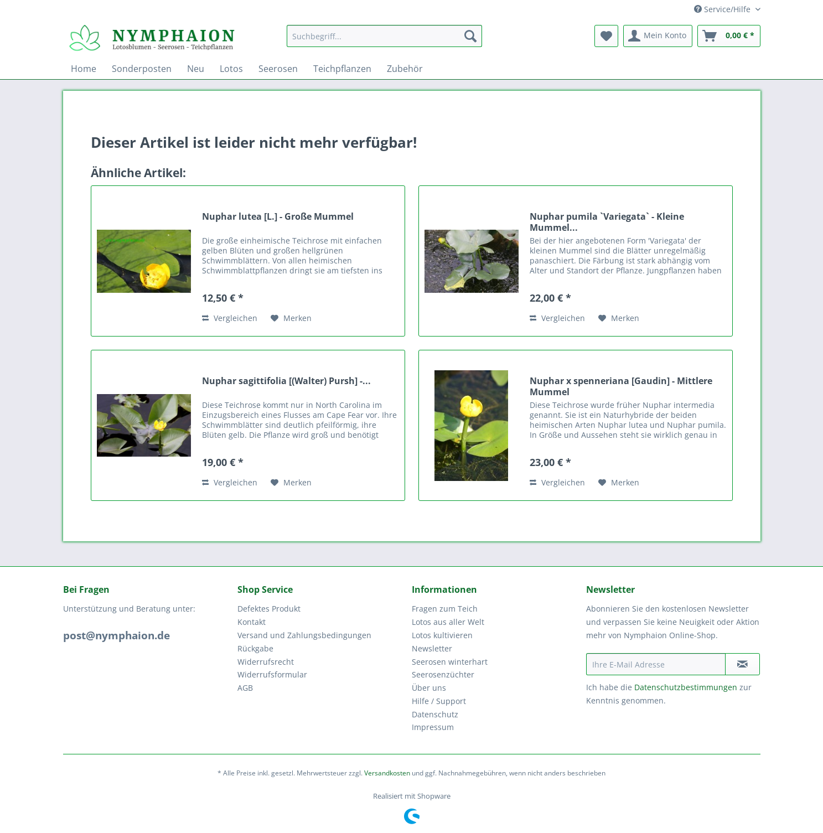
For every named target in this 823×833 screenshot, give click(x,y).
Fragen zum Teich (445, 608)
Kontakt (251, 622)
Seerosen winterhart (450, 661)
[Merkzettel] (606, 36)
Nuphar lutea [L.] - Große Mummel (278, 217)
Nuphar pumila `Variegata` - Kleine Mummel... (607, 222)
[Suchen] (470, 36)
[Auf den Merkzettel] (291, 318)
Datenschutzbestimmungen (685, 687)
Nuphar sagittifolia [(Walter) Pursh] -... (286, 381)
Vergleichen (229, 318)
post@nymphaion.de (116, 635)
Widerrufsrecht (265, 661)
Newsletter (432, 648)
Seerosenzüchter (443, 674)
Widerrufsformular (272, 674)
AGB (245, 687)
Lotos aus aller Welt (448, 622)
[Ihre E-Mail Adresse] (656, 664)
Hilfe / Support (439, 701)
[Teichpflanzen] (342, 68)
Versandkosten (387, 773)
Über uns (429, 687)
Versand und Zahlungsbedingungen (304, 635)
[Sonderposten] (141, 68)
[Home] (83, 68)
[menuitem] (384, 41)
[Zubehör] (405, 68)
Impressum (433, 727)
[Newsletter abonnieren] (742, 664)
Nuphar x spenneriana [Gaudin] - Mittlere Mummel (621, 386)
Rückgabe (255, 648)
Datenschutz (435, 714)
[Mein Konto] (657, 36)
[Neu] (195, 68)
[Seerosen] (278, 68)
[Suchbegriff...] (384, 36)
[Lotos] (231, 68)
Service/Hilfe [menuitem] (723, 9)
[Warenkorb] (728, 36)
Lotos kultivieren (442, 635)
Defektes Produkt (269, 608)
